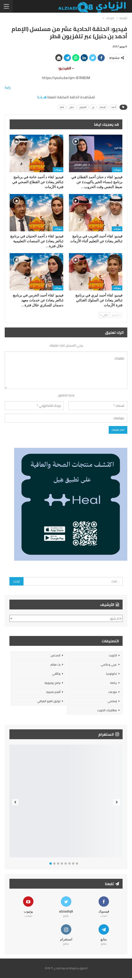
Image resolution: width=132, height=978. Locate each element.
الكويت (113, 655)
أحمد (113, 107)
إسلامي (112, 701)
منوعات (117, 169)
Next (117, 802)
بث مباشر (55, 664)
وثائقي (56, 673)
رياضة (113, 682)
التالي (104, 315)
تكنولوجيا (111, 673)
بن (93, 107)
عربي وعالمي (109, 664)
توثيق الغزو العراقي (48, 701)
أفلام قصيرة (53, 692)
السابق (116, 315)
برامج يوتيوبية (52, 682)
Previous (15, 802)
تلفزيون (83, 107)
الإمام (103, 107)
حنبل (71, 107)
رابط (8, 87)
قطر (62, 107)
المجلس (55, 655)
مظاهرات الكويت (107, 710)
